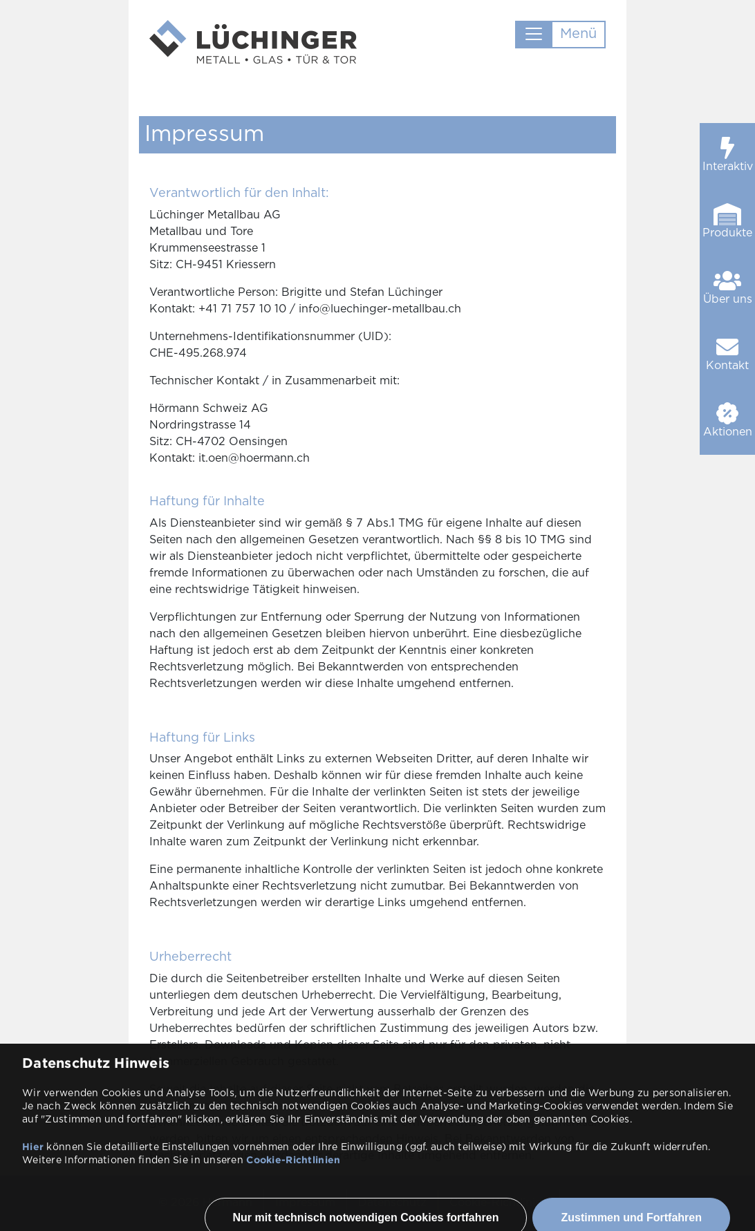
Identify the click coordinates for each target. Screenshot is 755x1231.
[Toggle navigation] (560, 34)
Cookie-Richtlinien (293, 1196)
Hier (33, 1182)
